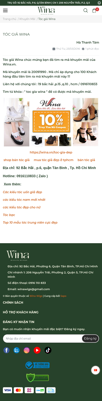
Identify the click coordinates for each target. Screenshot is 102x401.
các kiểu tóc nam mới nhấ (23, 200)
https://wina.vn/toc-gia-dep (51, 152)
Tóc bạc (9, 215)
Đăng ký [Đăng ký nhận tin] (90, 338)
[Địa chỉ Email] (51, 338)
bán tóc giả (86, 160)
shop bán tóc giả (17, 160)
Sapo (63, 296)
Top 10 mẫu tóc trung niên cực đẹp (30, 222)
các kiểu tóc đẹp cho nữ (22, 207)
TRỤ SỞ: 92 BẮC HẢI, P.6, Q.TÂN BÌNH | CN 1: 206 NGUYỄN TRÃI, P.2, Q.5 (48, 2)
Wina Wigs (35, 296)
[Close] (99, 3)
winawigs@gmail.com (33, 289)
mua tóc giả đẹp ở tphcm (53, 160)
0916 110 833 (37, 283)
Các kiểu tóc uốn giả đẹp (22, 192)
